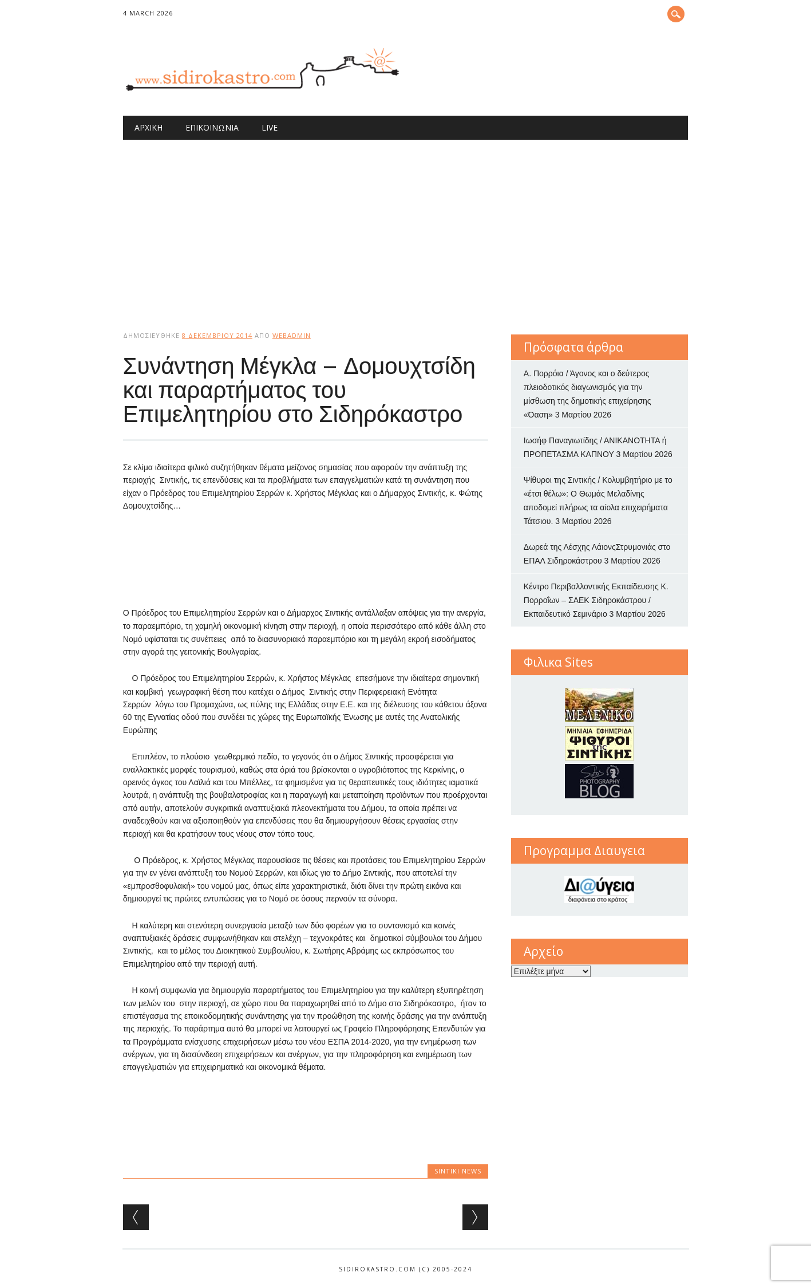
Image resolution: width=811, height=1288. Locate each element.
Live (270, 127)
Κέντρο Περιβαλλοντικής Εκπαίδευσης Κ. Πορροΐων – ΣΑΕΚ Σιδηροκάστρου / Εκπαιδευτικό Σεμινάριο (596, 600)
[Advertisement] (405, 225)
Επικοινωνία (212, 127)
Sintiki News (457, 1171)
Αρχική (148, 127)
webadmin (291, 335)
